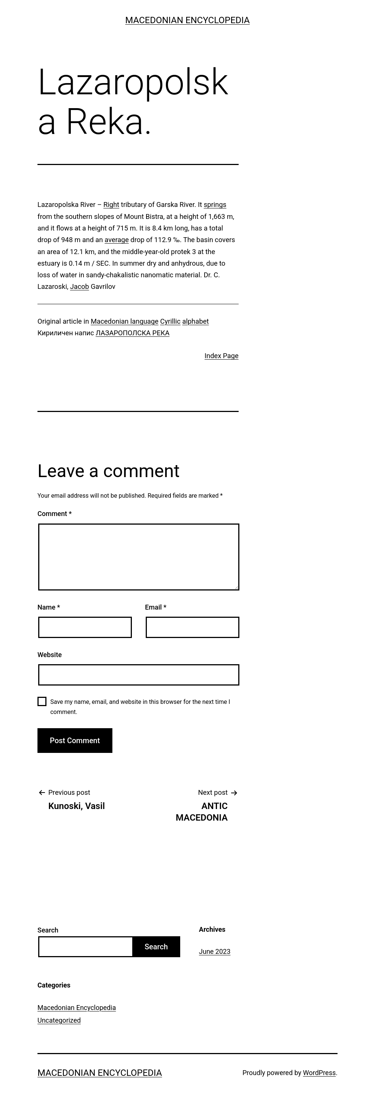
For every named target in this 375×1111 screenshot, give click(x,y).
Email (155, 607)
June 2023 (214, 951)
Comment (54, 514)
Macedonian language (124, 321)
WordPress (319, 1073)
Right (111, 204)
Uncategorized (59, 1020)
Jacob (79, 286)
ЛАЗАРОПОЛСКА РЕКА (132, 333)
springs (215, 204)
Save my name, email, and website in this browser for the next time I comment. (140, 706)
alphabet (195, 321)
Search (47, 930)
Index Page (222, 356)
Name (48, 607)
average (116, 240)
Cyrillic (170, 321)
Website (49, 655)
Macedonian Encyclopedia (187, 20)
